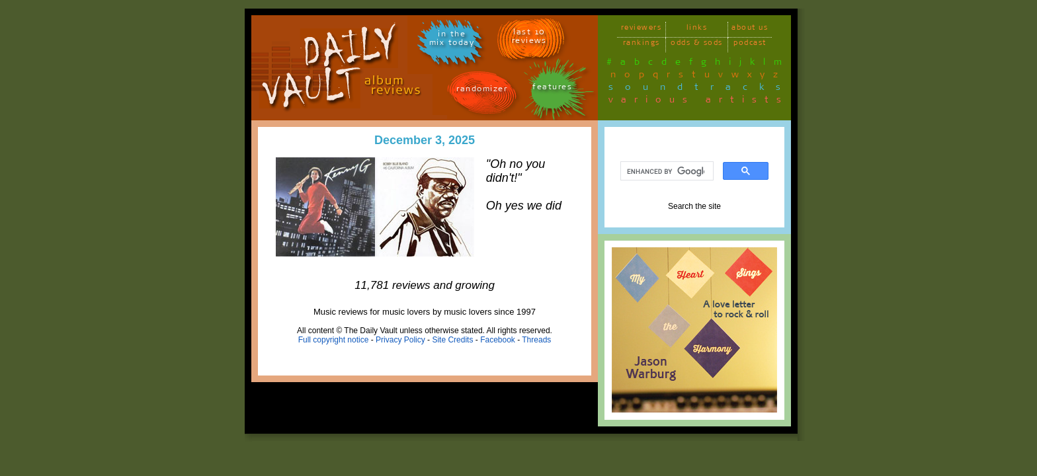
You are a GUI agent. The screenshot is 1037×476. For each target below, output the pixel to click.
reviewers (641, 29)
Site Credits (452, 339)
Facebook (497, 339)
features (552, 89)
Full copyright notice (333, 339)
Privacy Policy (400, 339)
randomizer (481, 91)
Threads (536, 339)
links (697, 29)
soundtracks (700, 89)
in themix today (452, 40)
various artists (698, 101)
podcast (750, 45)
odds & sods (697, 45)
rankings (641, 45)
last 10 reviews (529, 38)
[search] (665, 171)
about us (749, 29)
